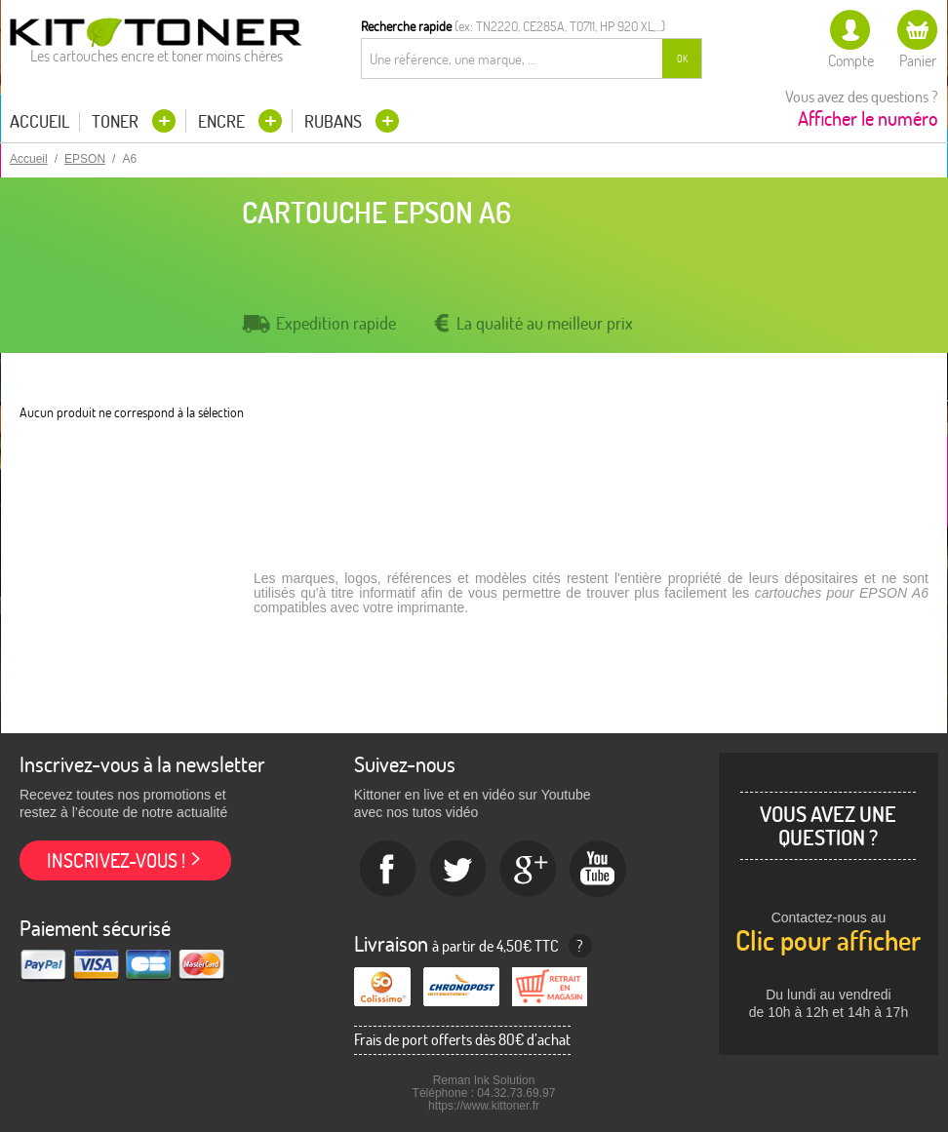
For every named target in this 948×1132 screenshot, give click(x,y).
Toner (117, 121)
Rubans (335, 121)
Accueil (39, 122)
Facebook (388, 869)
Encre (223, 121)
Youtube (599, 869)
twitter (458, 869)
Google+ (528, 869)
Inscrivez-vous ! (116, 860)
